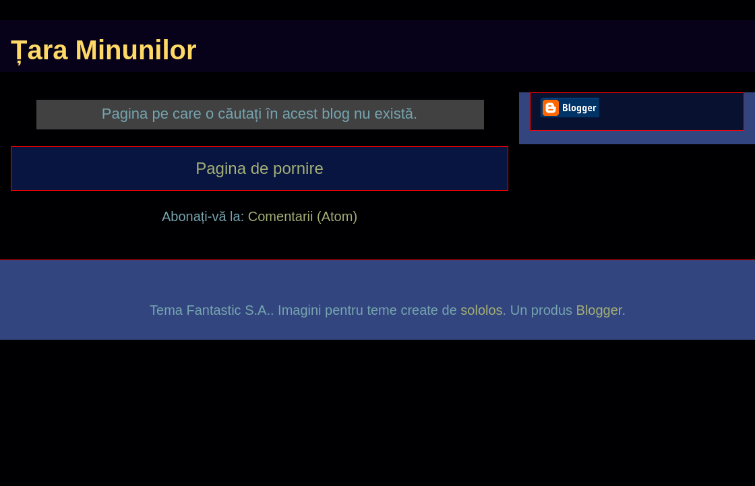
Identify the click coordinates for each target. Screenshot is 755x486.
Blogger (599, 310)
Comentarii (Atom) (302, 216)
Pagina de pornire (259, 168)
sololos (481, 310)
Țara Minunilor (104, 50)
